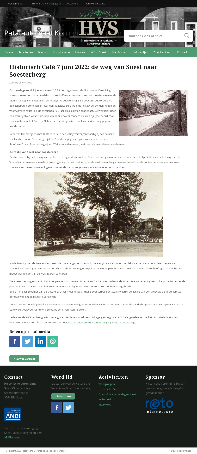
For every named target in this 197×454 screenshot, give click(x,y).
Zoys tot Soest (162, 52)
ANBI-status (12, 437)
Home (9, 52)
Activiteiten (26, 52)
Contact (182, 52)
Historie (80, 52)
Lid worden (63, 396)
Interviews (104, 404)
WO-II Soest (98, 52)
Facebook (14, 343)
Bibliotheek (105, 399)
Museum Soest (16, 3)
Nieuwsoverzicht (24, 358)
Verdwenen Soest (95, 3)
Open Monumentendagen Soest (117, 394)
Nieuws (43, 52)
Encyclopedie (61, 52)
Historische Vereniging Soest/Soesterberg (55, 3)
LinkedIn (40, 343)
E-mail (52, 343)
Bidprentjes (140, 52)
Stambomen (119, 52)
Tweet (27, 343)
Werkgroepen (106, 384)
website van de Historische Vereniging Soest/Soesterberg (100, 322)
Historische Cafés (108, 389)
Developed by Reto (181, 450)
